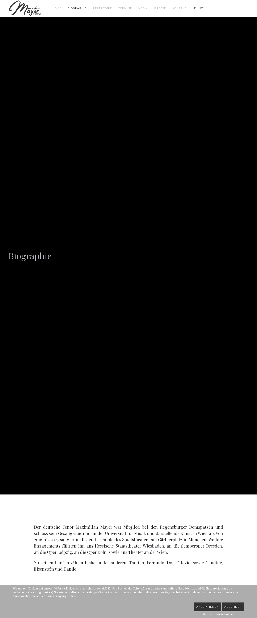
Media (143, 8)
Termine (125, 8)
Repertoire (102, 8)
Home (56, 8)
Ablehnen (233, 606)
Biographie (77, 8)
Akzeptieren (207, 606)
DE (201, 8)
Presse (160, 8)
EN (196, 8)
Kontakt (179, 8)
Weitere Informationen (218, 614)
